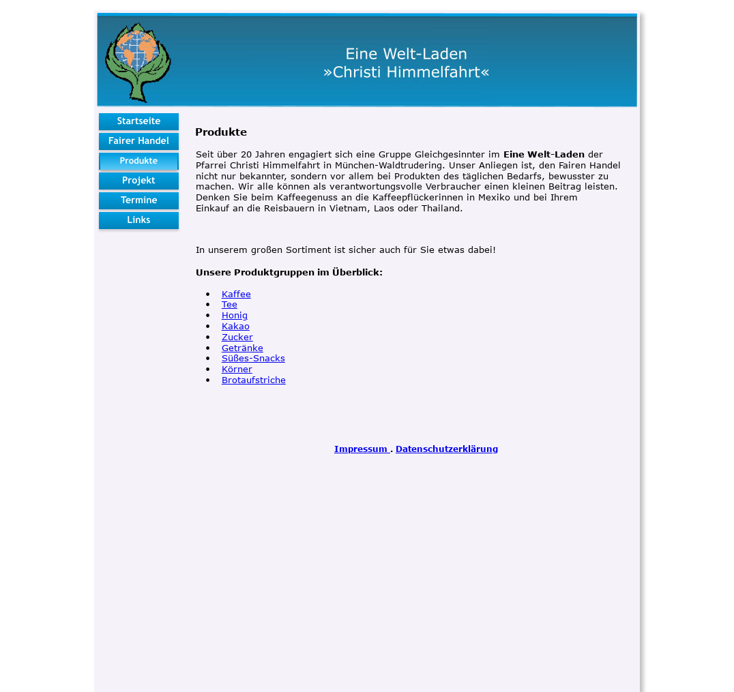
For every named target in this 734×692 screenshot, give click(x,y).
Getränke (242, 347)
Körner (237, 368)
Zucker (237, 336)
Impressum (362, 448)
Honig (235, 315)
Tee (229, 304)
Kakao (236, 325)
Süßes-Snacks (253, 357)
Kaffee (236, 293)
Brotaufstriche (254, 379)
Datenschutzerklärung (447, 448)
